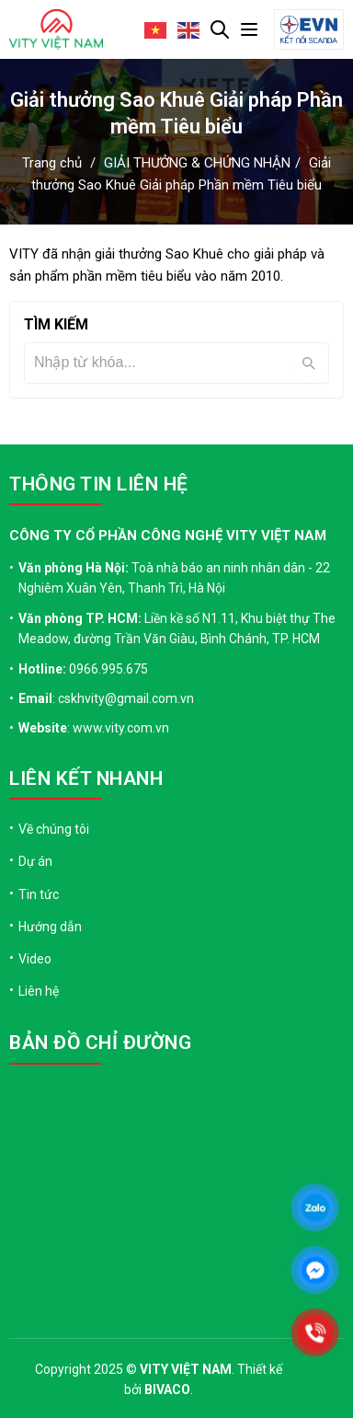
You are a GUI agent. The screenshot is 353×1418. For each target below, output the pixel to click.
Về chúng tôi (53, 829)
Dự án (35, 861)
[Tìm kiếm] (162, 362)
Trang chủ (52, 163)
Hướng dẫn (50, 926)
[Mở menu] (249, 29)
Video (34, 958)
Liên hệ (38, 991)
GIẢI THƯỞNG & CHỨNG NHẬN (197, 163)
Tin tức (38, 894)
